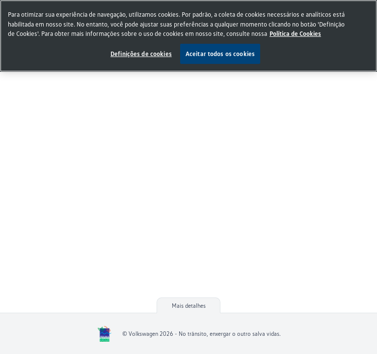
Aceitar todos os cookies (220, 54)
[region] (188, 36)
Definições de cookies (141, 54)
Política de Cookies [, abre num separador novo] (295, 33)
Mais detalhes (189, 305)
